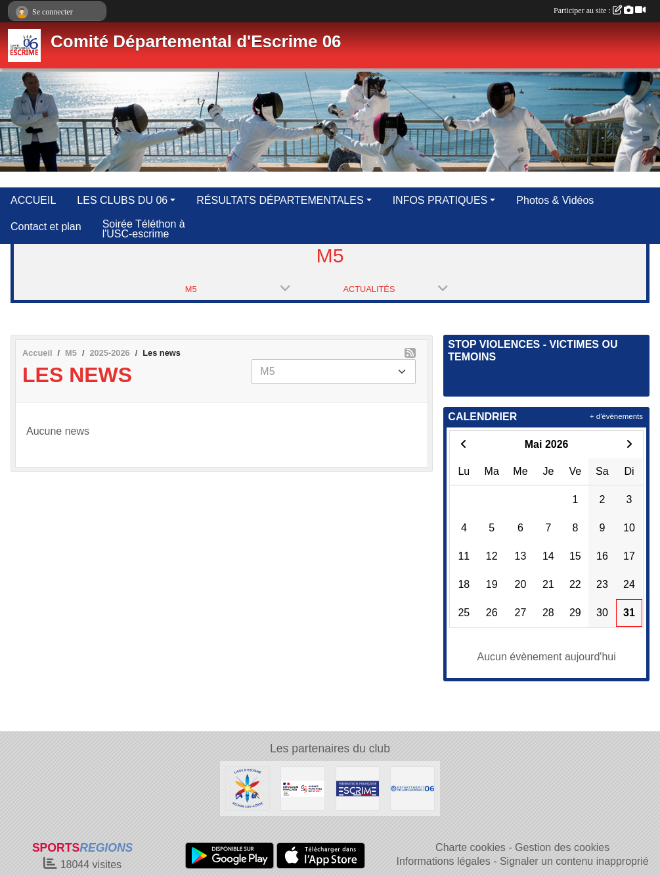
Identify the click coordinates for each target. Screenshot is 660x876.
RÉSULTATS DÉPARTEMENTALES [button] (279, 200)
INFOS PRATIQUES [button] (440, 200)
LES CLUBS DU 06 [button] (122, 200)
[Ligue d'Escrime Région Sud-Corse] (247, 787)
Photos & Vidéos (555, 200)
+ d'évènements (616, 416)
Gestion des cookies (562, 847)
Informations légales (444, 861)
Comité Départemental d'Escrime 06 (196, 41)
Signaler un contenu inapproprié (574, 861)
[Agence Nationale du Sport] (302, 787)
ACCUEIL (33, 200)
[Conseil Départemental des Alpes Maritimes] (412, 787)
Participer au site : (600, 10)
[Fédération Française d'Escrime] (358, 787)
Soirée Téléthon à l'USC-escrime (143, 228)
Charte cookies (470, 847)
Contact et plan (46, 226)
